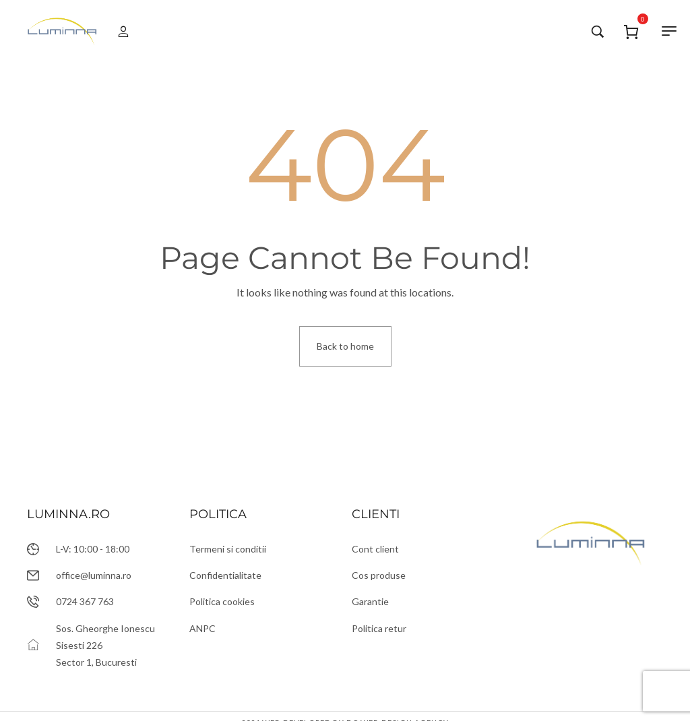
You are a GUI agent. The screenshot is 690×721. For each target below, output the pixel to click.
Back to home (345, 346)
